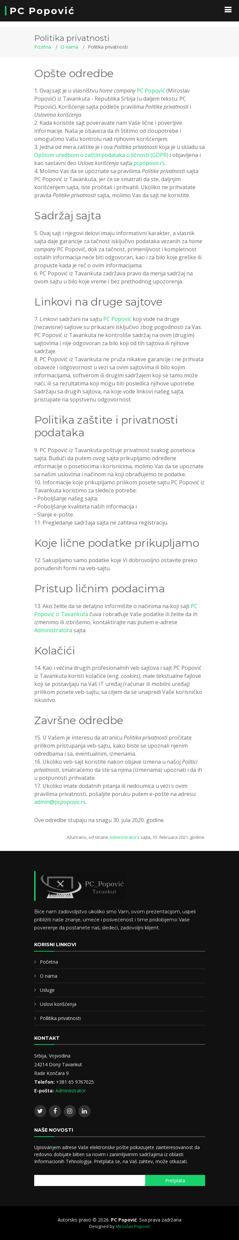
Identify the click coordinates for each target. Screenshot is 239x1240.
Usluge (47, 990)
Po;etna (42, 47)
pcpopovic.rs (149, 163)
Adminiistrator (70, 1090)
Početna (49, 962)
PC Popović (42, 10)
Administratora (53, 630)
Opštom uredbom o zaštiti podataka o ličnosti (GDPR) (101, 155)
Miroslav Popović (133, 1226)
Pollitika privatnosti (60, 1018)
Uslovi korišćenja (58, 1004)
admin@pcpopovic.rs (60, 802)
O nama (69, 47)
